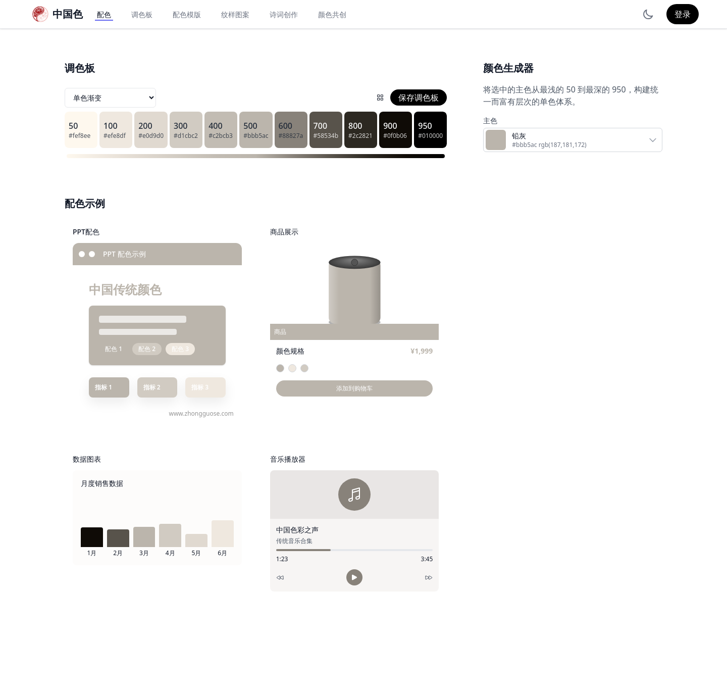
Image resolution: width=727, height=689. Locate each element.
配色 (104, 14)
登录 (682, 14)
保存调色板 (418, 97)
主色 (490, 120)
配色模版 (187, 14)
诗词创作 (284, 14)
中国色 (68, 14)
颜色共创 (332, 14)
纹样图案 (235, 14)
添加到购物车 (354, 388)
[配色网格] (380, 97)
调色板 (141, 14)
